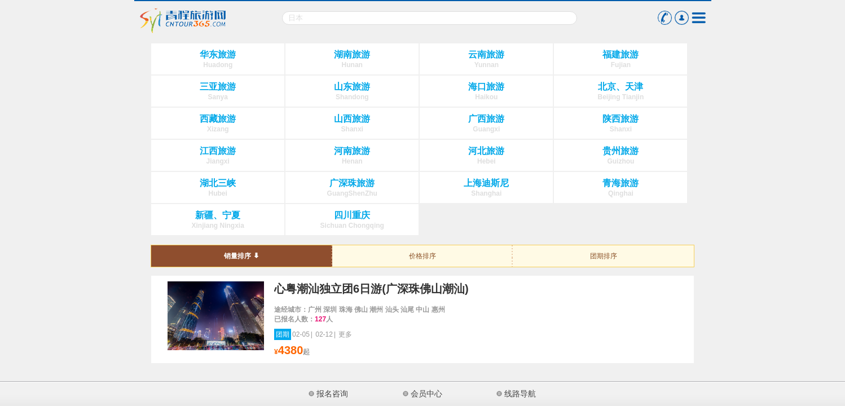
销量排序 (237, 256)
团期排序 (603, 256)
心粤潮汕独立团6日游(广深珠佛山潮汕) (371, 289)
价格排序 (422, 256)
